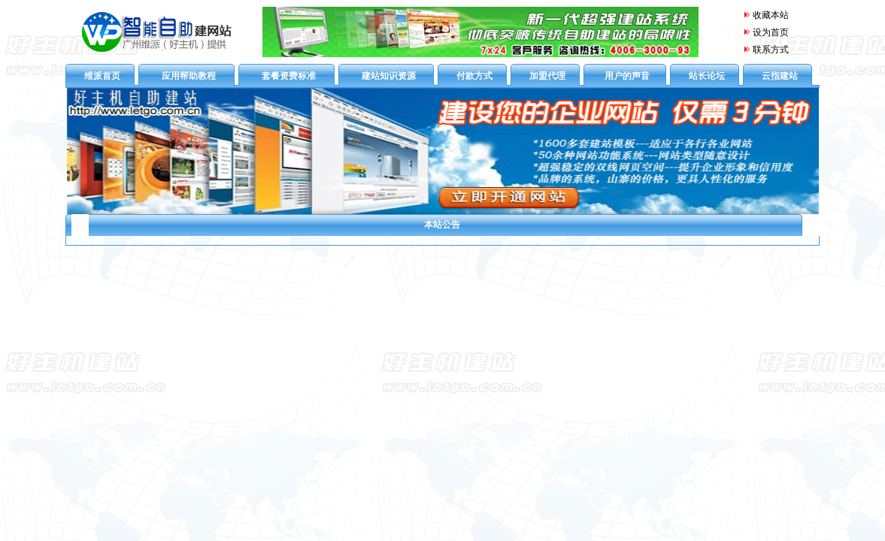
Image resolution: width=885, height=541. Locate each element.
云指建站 (780, 76)
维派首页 (102, 76)
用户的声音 (627, 76)
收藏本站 (766, 15)
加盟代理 (547, 76)
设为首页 (771, 32)
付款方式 (474, 76)
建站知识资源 (389, 76)
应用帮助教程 (189, 76)
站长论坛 (707, 76)
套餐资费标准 (289, 76)
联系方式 (771, 49)
